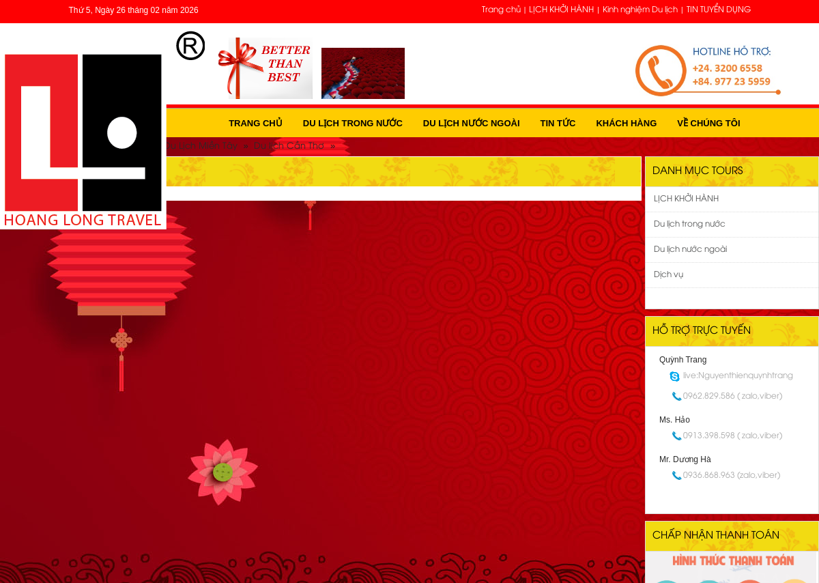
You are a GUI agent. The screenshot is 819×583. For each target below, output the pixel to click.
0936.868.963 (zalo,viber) (731, 475)
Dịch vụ (668, 275)
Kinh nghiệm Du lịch (640, 10)
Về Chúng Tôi (708, 123)
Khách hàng (626, 123)
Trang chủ (501, 10)
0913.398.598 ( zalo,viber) (732, 436)
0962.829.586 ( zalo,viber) (732, 396)
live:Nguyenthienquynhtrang (738, 376)
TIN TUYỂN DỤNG (719, 10)
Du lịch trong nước (353, 123)
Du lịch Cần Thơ (289, 146)
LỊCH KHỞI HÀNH (561, 10)
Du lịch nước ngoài (471, 123)
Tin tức (558, 123)
